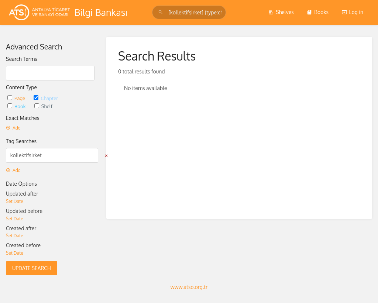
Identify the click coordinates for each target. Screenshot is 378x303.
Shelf (43, 106)
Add (13, 128)
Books (318, 12)
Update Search (31, 268)
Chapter (46, 98)
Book (17, 106)
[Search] (161, 12)
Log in (352, 12)
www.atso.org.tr (189, 287)
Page (16, 98)
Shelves (281, 12)
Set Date (14, 201)
